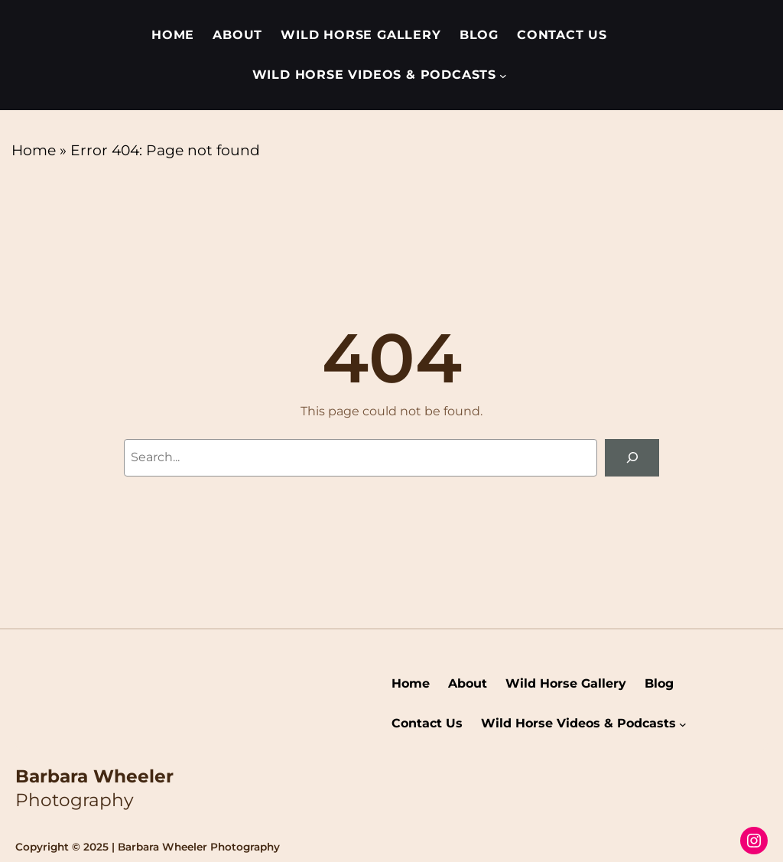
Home (33, 150)
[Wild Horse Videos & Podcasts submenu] (503, 75)
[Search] (632, 458)
